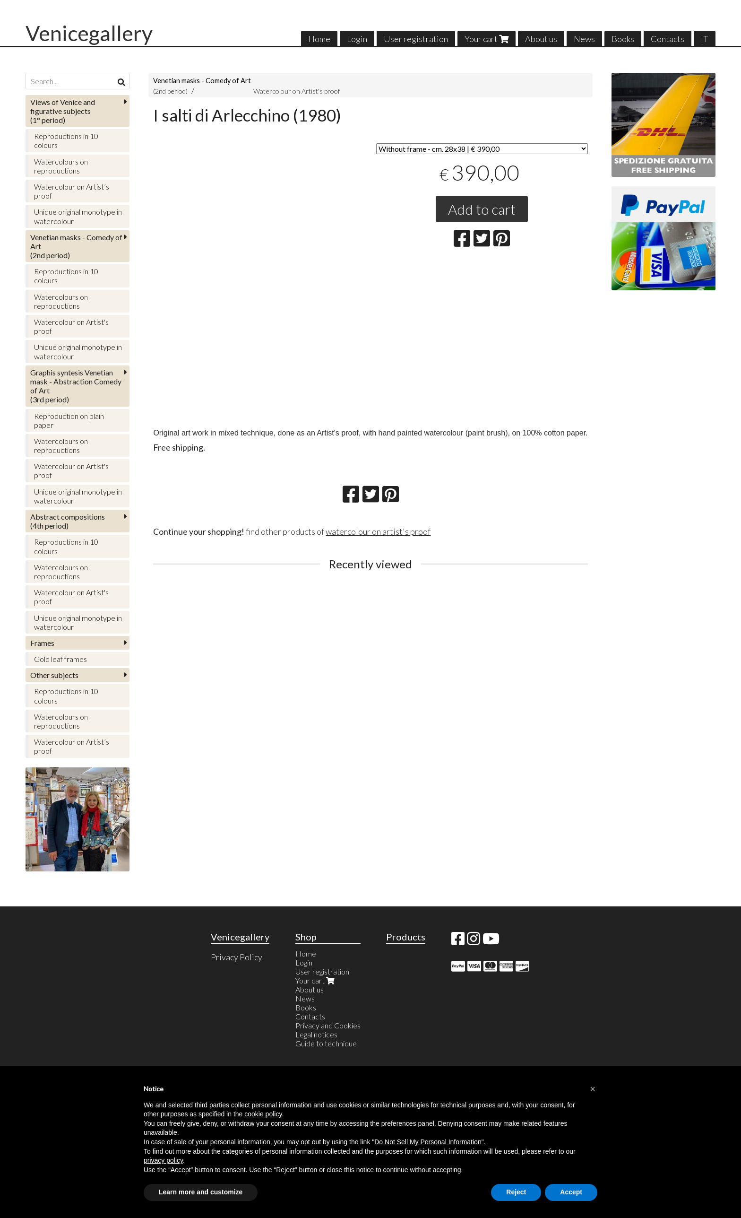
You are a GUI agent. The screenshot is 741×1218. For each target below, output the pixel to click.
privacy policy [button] (163, 1160)
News (584, 39)
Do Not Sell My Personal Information (427, 1142)
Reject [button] (516, 1192)
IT (704, 39)
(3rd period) (75, 386)
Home (319, 39)
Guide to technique (326, 1043)
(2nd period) (76, 246)
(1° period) (62, 110)
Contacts (667, 39)
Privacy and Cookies (328, 1025)
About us (541, 39)
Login (357, 39)
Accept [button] (571, 1192)
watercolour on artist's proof (378, 531)
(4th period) (67, 521)
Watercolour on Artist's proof (296, 91)
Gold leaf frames (60, 658)
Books (623, 39)
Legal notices (316, 1034)
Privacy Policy (236, 957)
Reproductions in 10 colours (66, 140)
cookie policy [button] (263, 1114)
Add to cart (482, 209)
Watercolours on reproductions (61, 166)
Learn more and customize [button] (200, 1192)
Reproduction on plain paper (69, 420)
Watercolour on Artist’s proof (71, 191)
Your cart (486, 39)
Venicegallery (89, 33)
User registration (416, 39)
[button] (592, 1088)
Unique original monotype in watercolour (78, 216)
